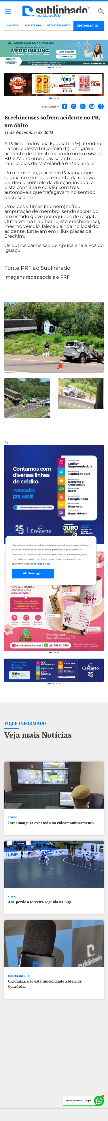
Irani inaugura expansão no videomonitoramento (51, 823)
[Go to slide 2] (53, 67)
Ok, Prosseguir (33, 573)
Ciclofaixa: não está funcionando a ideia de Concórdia (45, 984)
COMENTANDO (16, 976)
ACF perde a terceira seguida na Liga (40, 902)
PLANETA (13, 25)
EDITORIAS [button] (85, 25)
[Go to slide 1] (49, 67)
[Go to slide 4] (59, 67)
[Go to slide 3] (56, 67)
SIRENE (12, 817)
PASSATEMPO (33, 25)
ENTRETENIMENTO (59, 25)
